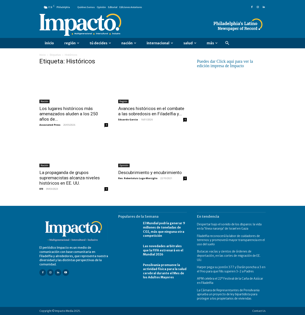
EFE (41, 188)
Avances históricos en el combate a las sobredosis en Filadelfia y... (151, 111)
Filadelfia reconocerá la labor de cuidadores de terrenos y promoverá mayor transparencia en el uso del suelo (231, 240)
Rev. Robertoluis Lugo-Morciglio (137, 178)
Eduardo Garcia (128, 119)
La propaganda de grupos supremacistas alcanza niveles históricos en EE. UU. (69, 178)
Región (123, 101)
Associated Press (49, 124)
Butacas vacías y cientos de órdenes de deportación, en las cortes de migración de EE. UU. (229, 255)
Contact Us (259, 310)
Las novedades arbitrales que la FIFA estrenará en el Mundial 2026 (163, 250)
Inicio (42, 55)
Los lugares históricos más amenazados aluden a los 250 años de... (68, 114)
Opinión (123, 165)
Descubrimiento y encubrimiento (150, 172)
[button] (227, 43)
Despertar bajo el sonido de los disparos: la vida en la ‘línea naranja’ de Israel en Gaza (229, 226)
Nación (44, 101)
